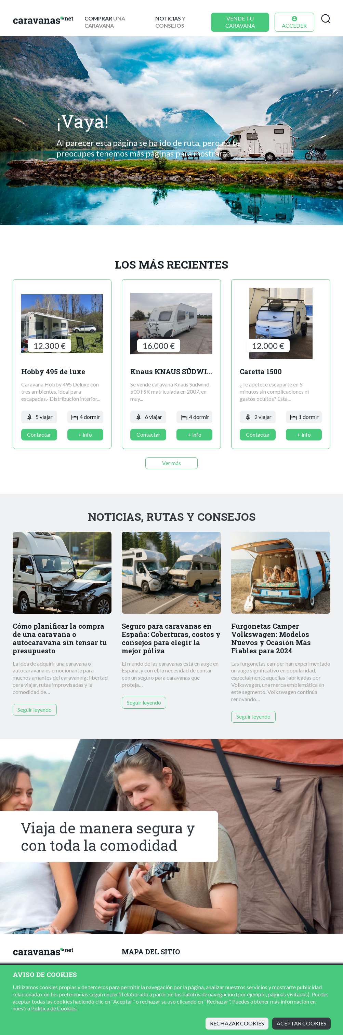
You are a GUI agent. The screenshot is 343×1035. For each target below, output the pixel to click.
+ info (85, 434)
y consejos (170, 22)
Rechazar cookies (237, 1023)
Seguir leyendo (34, 709)
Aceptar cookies (301, 1023)
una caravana (104, 22)
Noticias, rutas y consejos (171, 516)
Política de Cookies (54, 1008)
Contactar (39, 434)
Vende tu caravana (240, 22)
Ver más (171, 463)
